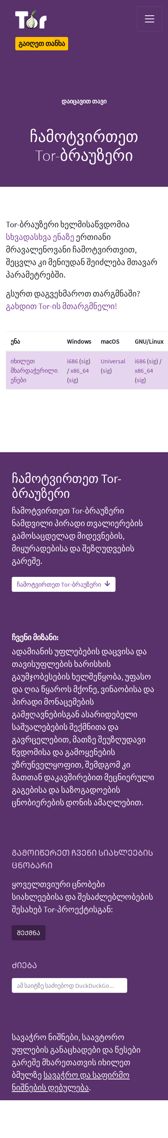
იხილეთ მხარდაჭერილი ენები (34, 370)
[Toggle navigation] (149, 18)
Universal (113, 361)
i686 (72, 361)
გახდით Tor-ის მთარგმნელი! (61, 306)
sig (85, 361)
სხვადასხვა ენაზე (40, 237)
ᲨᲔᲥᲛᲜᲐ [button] (28, 933)
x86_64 (79, 370)
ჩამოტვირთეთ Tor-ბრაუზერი (63, 584)
